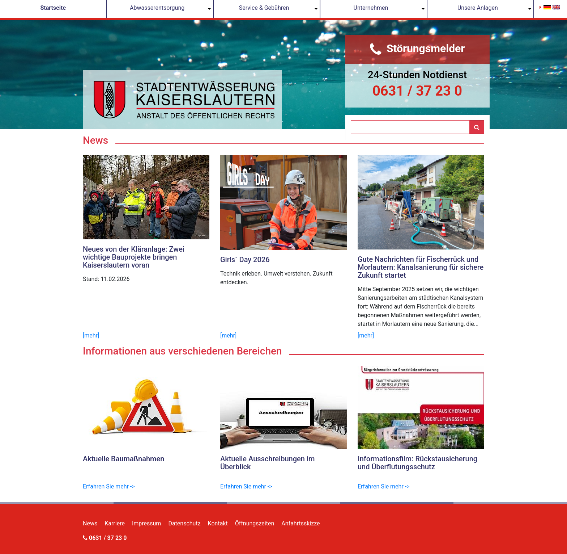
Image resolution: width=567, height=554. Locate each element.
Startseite (53, 7)
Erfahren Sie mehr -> (109, 486)
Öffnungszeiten (254, 523)
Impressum (146, 523)
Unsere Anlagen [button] (477, 7)
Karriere (115, 523)
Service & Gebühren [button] (264, 7)
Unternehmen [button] (371, 7)
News (90, 523)
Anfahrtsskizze (300, 523)
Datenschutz (184, 523)
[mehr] (91, 335)
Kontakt (218, 523)
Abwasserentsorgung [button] (157, 7)
